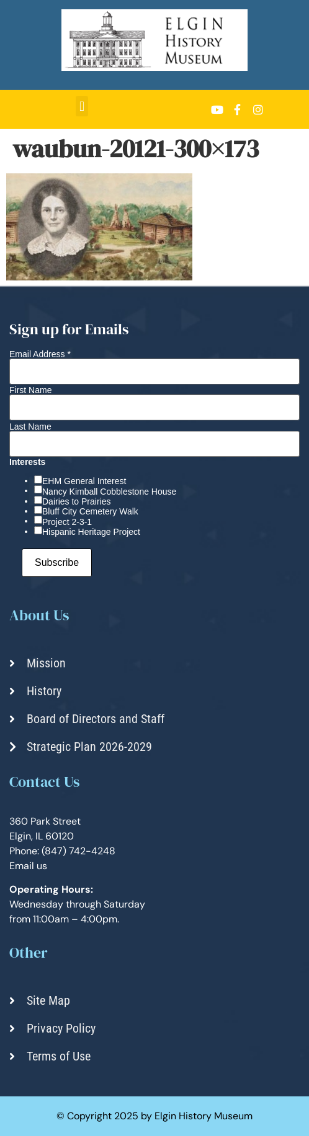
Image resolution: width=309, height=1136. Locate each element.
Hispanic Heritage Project (91, 531)
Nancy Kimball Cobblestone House (109, 491)
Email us (28, 865)
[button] (81, 106)
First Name (30, 390)
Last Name (30, 426)
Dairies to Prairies (76, 501)
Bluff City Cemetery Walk (90, 511)
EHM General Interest (84, 481)
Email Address (40, 354)
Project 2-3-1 (67, 522)
